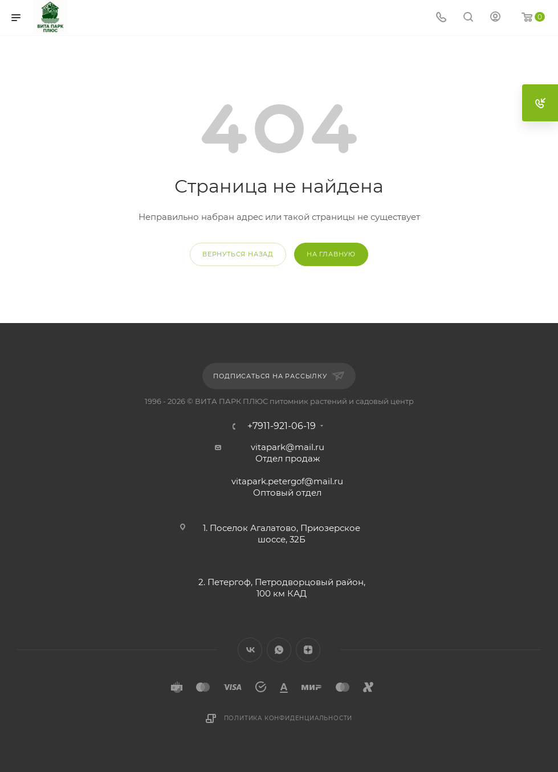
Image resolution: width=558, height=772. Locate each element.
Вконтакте (250, 650)
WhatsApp (279, 650)
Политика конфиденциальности (288, 718)
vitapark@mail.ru (287, 447)
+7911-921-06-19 (281, 426)
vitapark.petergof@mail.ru (287, 481)
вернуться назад (238, 254)
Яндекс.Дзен (308, 650)
